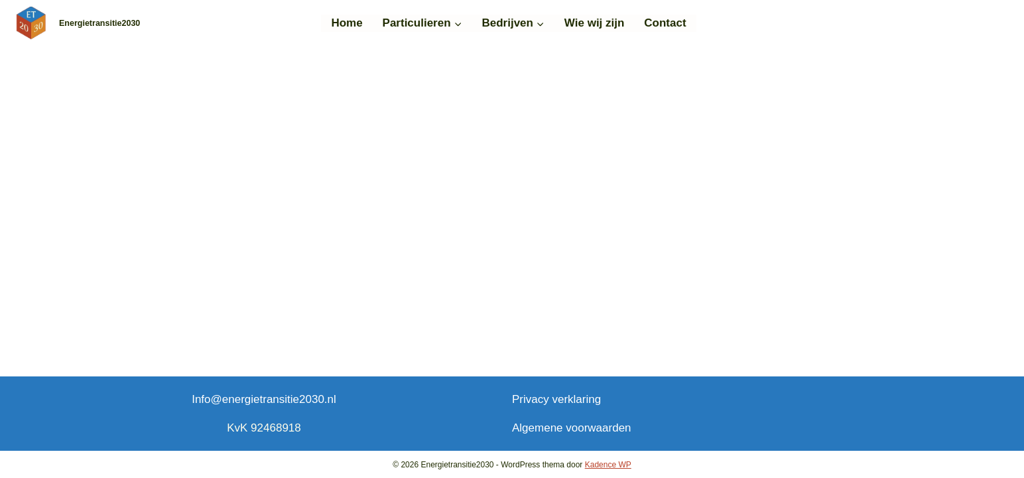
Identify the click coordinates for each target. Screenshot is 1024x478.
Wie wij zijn (594, 23)
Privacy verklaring (556, 399)
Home (346, 23)
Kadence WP (608, 464)
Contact (665, 23)
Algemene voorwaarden (571, 428)
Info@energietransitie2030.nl (264, 399)
